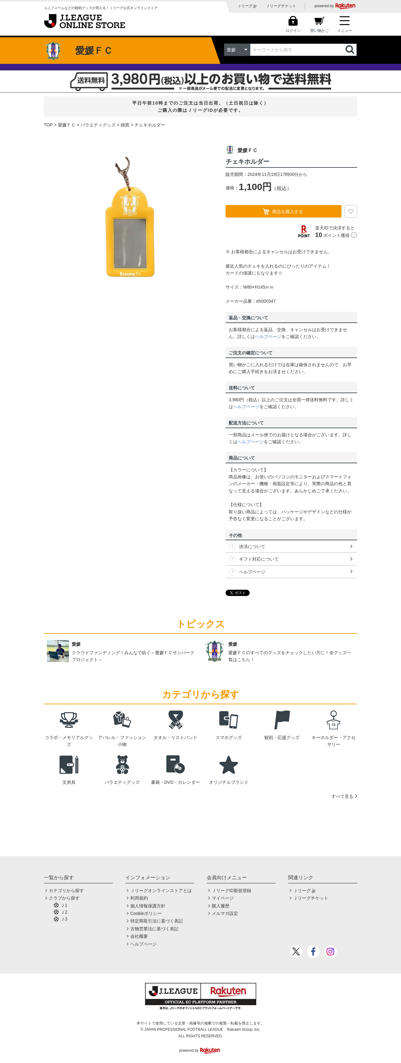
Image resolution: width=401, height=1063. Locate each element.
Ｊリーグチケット (281, 6)
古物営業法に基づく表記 (154, 928)
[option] (130, 219)
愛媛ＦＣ (67, 124)
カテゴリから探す (66, 890)
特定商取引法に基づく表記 (156, 920)
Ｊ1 (63, 905)
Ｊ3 (63, 919)
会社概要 (139, 936)
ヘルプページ (268, 336)
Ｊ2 (63, 912)
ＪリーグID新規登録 (231, 890)
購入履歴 (220, 905)
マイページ (223, 898)
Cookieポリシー (146, 913)
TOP (48, 124)
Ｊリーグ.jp (247, 6)
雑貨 (125, 124)
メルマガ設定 (225, 913)
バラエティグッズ (98, 124)
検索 (351, 50)
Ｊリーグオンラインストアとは (161, 890)
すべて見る (342, 796)
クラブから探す (64, 898)
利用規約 (139, 898)
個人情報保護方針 (147, 905)
